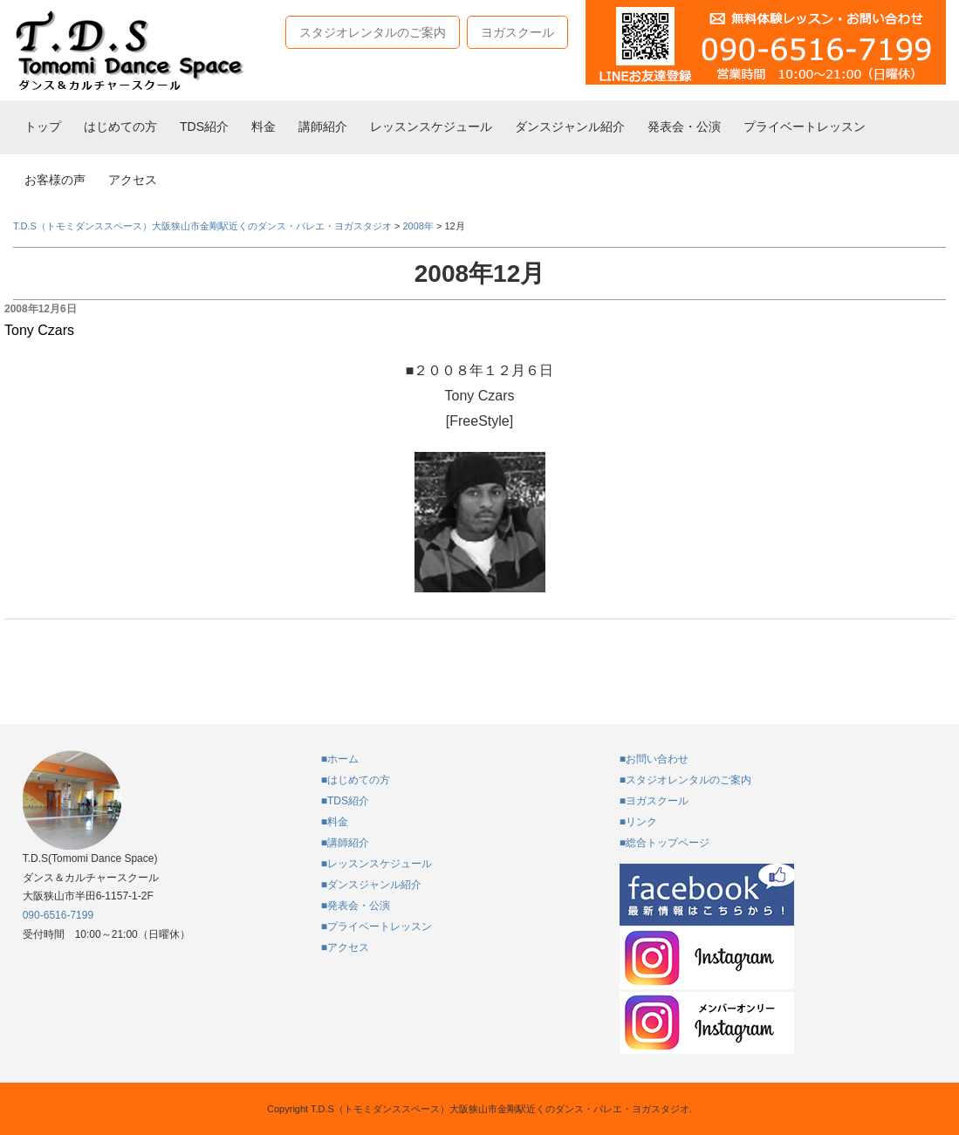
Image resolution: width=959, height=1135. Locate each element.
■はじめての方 (355, 780)
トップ (42, 126)
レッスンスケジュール (431, 126)
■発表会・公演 (355, 905)
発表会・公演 (684, 126)
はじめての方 (120, 126)
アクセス (132, 180)
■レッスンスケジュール (376, 864)
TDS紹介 (204, 126)
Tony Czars (39, 330)
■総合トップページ (664, 843)
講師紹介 (322, 126)
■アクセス (345, 947)
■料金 (334, 822)
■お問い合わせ (654, 759)
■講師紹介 (345, 843)
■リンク (638, 822)
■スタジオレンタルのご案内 (685, 780)
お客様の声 (55, 180)
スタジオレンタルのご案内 (372, 32)
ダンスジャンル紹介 (570, 126)
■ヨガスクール (654, 801)
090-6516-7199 (58, 915)
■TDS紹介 (345, 801)
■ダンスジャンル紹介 (371, 885)
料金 (263, 126)
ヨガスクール (517, 32)
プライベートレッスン (804, 126)
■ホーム (340, 759)
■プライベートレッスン (376, 926)
